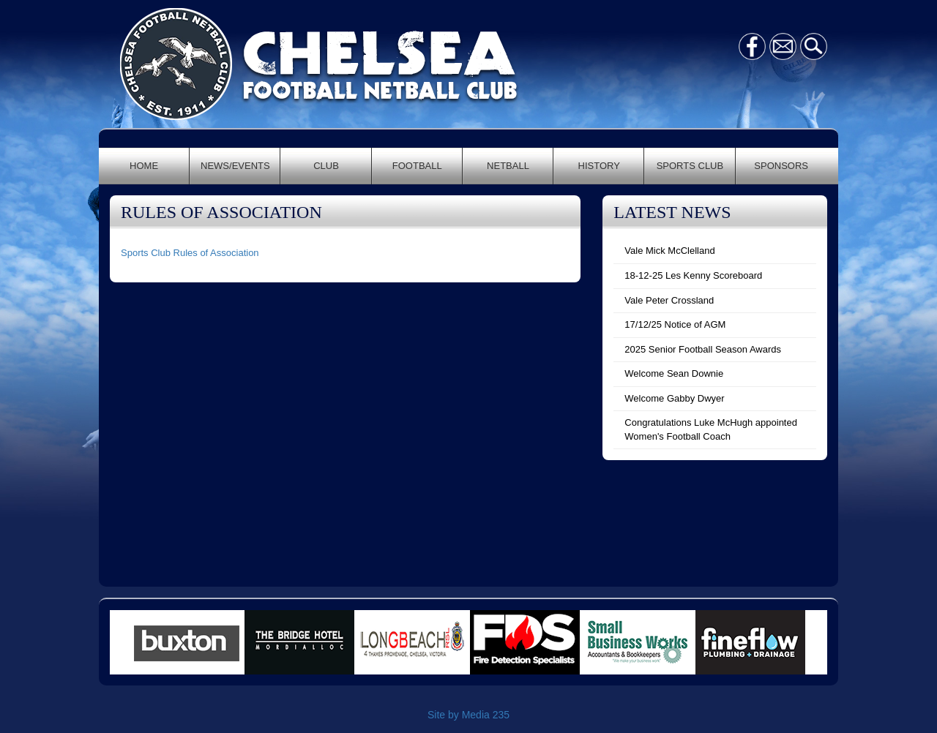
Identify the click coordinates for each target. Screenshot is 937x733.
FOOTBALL (417, 165)
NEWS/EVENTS (235, 165)
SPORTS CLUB (690, 165)
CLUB (326, 165)
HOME (144, 165)
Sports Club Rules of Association (190, 252)
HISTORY (599, 165)
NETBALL (508, 165)
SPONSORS (781, 165)
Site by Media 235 (468, 715)
